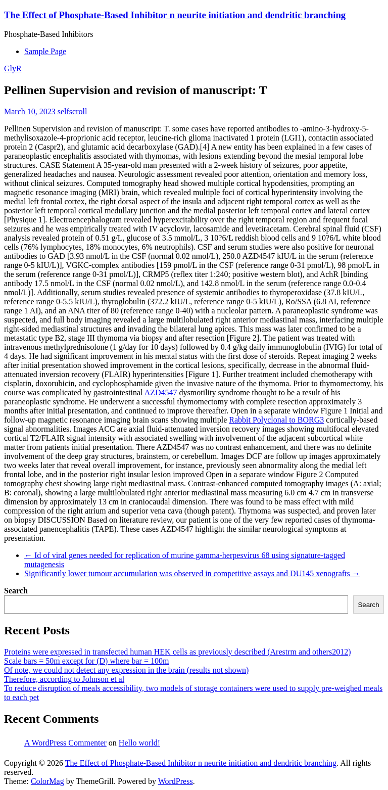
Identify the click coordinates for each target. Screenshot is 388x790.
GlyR (13, 68)
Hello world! (139, 742)
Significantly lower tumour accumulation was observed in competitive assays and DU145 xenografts (192, 573)
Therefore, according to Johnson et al (64, 679)
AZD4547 (160, 392)
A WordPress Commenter (65, 742)
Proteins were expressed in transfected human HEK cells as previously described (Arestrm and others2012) (177, 651)
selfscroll (72, 111)
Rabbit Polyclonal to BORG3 (276, 419)
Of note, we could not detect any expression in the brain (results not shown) (126, 670)
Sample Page (45, 51)
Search (16, 590)
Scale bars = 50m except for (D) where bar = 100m (86, 661)
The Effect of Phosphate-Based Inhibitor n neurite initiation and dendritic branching (175, 15)
